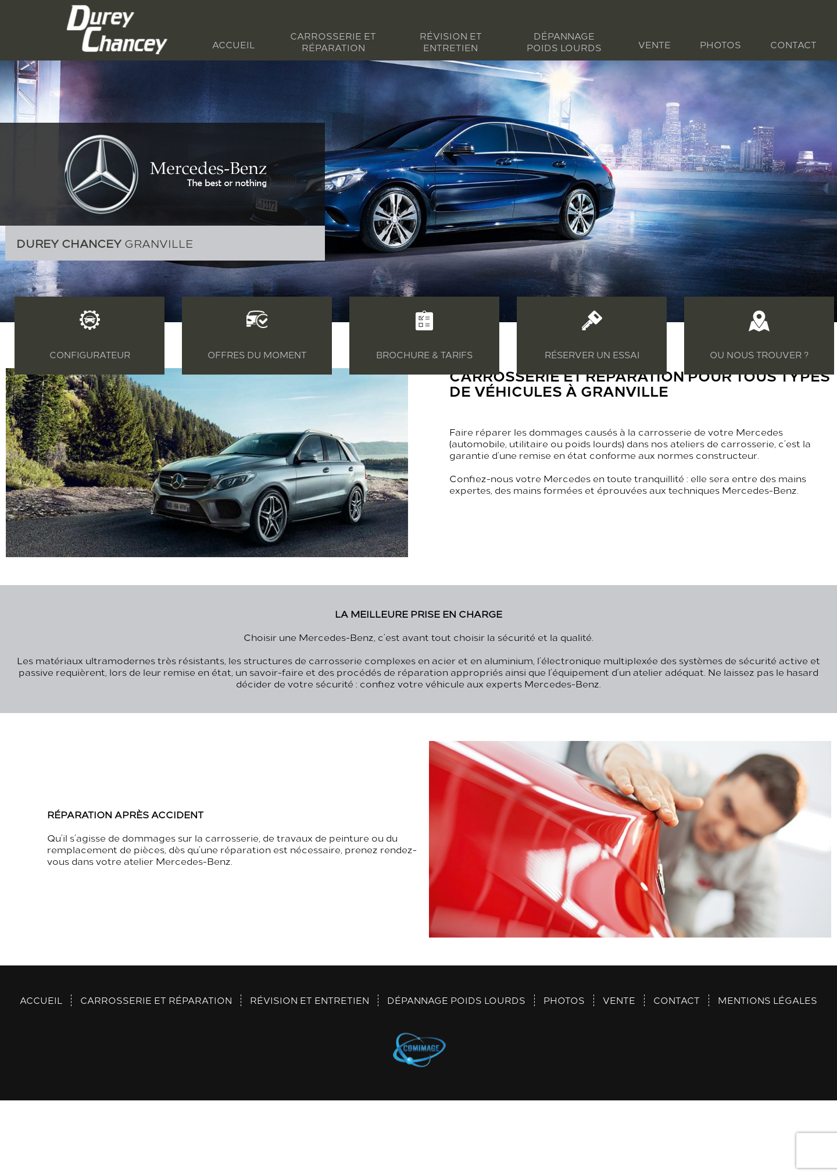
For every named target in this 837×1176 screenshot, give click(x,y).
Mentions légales (767, 1073)
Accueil (233, 44)
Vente (654, 44)
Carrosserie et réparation (333, 42)
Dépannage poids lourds (564, 42)
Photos (720, 44)
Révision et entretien (451, 42)
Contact (793, 44)
